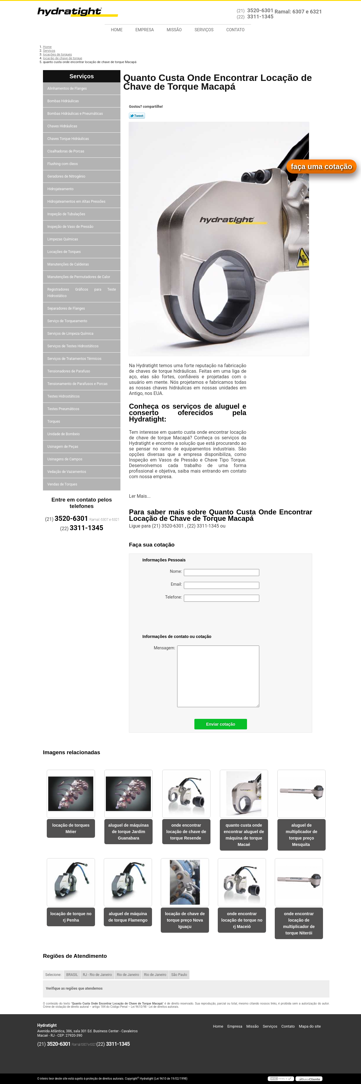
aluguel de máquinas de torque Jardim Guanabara (128, 831)
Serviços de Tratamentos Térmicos (74, 359)
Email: (215, 585)
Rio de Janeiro (128, 975)
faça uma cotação (321, 166)
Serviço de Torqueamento (67, 321)
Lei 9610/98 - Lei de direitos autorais (154, 1006)
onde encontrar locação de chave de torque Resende (186, 831)
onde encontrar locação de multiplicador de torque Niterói (299, 923)
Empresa (144, 29)
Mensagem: (206, 676)
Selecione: (53, 975)
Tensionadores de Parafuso (69, 371)
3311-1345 (260, 16)
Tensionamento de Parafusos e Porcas (77, 384)
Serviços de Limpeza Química (70, 334)
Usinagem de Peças (63, 447)
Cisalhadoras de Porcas (66, 151)
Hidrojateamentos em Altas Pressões (76, 202)
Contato (235, 29)
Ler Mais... (140, 496)
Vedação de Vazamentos (67, 472)
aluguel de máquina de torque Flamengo (128, 916)
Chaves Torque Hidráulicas (68, 139)
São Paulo (179, 975)
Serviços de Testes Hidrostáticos (73, 346)
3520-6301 (260, 10)
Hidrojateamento (60, 189)
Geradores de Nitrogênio (66, 176)
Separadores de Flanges (66, 308)
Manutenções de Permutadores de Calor (79, 277)
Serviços (204, 29)
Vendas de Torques (62, 484)
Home (117, 29)
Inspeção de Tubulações (66, 214)
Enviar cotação (220, 724)
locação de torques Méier (71, 828)
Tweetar (137, 116)
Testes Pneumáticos (63, 409)
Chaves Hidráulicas (62, 126)
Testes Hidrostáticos (63, 396)
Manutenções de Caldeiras (68, 264)
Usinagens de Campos (65, 459)
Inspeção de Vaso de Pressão (70, 227)
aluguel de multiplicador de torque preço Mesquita (301, 835)
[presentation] (179, 619)
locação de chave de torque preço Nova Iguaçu (185, 920)
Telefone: (212, 598)
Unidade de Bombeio (64, 434)
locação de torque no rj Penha (70, 916)
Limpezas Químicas (63, 239)
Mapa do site (310, 1026)
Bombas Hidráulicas (63, 101)
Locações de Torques (64, 252)
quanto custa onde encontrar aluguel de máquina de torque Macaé (244, 835)
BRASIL (72, 975)
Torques (54, 421)
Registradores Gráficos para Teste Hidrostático (81, 292)
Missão (174, 29)
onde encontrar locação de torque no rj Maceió (241, 920)
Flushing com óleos (63, 164)
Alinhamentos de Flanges (67, 88)
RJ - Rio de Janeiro (97, 975)
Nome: (214, 572)
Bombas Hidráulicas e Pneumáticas (75, 114)
